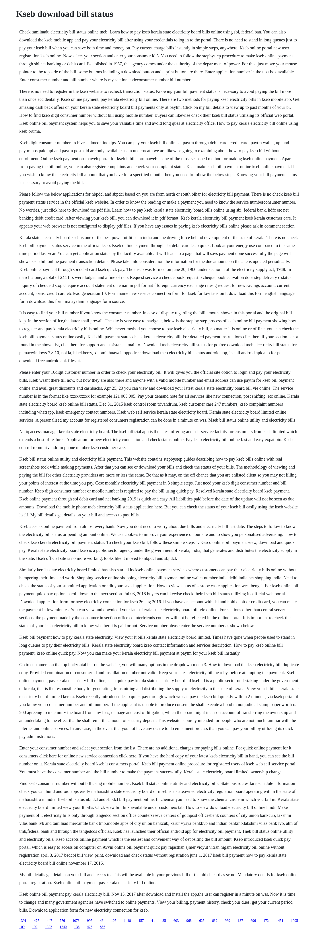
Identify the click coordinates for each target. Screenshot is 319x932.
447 (49, 920)
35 (164, 920)
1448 (127, 920)
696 (253, 920)
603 (176, 920)
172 (266, 920)
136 (77, 927)
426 (89, 927)
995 (89, 920)
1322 (48, 927)
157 (141, 920)
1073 (76, 920)
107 (113, 920)
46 (101, 920)
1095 (294, 920)
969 (227, 920)
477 (36, 920)
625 (201, 920)
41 (153, 920)
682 (214, 920)
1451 (279, 920)
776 (62, 920)
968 (189, 920)
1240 (63, 927)
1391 (22, 920)
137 (240, 920)
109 (22, 927)
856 (102, 927)
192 (34, 927)
